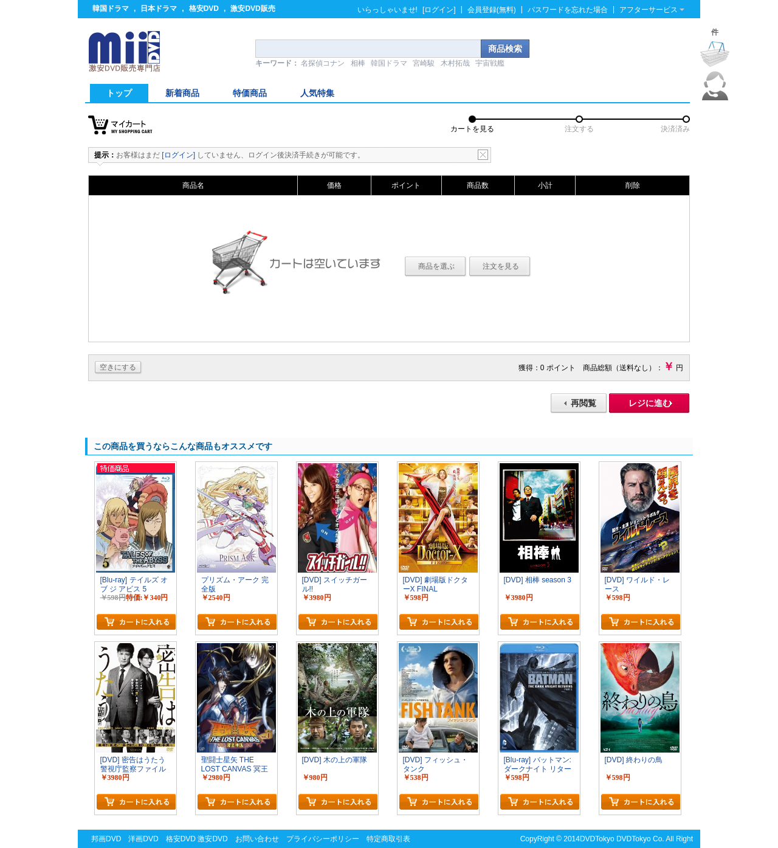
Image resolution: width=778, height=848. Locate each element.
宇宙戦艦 (489, 63)
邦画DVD (106, 839)
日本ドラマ (158, 8)
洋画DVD (143, 839)
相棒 (358, 63)
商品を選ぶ (436, 266)
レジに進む (649, 403)
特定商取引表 (388, 839)
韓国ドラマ (110, 8)
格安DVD (204, 8)
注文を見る (501, 266)
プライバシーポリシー (322, 839)
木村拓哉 (455, 63)
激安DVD (212, 839)
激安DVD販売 (252, 8)
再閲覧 (583, 403)
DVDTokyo (597, 839)
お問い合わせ (257, 839)
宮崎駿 (424, 63)
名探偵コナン (323, 63)
